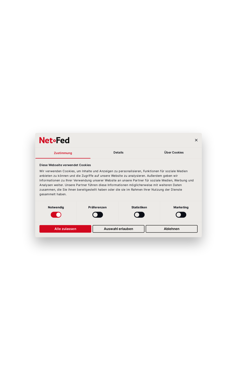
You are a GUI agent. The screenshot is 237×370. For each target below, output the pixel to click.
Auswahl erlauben (118, 229)
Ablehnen (172, 229)
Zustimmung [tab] (63, 153)
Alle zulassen (65, 229)
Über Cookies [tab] (174, 152)
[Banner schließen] (196, 140)
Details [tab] (118, 152)
